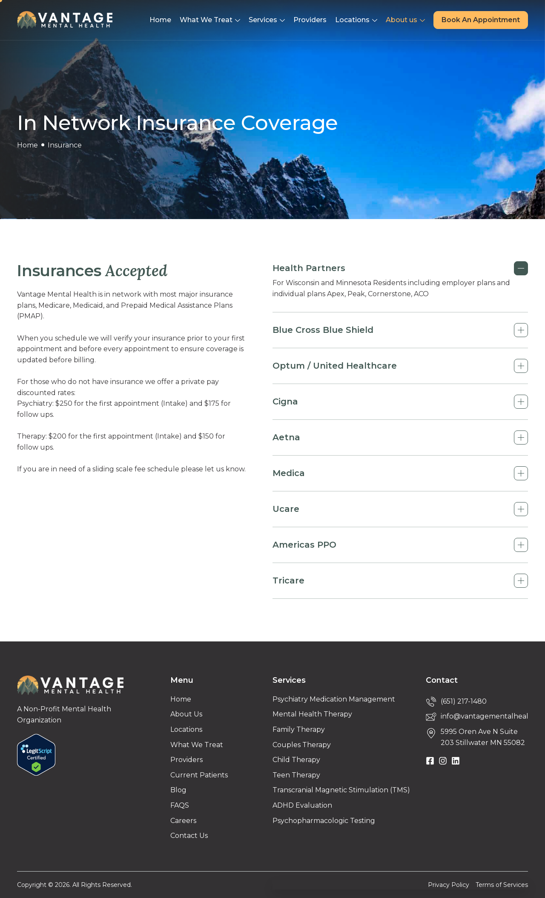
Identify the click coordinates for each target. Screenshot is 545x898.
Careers (183, 821)
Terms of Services (502, 885)
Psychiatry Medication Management (333, 699)
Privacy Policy (448, 885)
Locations (356, 20)
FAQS (179, 805)
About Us (186, 714)
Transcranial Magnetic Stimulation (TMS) (341, 790)
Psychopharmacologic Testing (323, 821)
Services (267, 20)
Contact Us (189, 836)
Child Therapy (296, 760)
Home (160, 20)
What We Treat (210, 20)
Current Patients (199, 775)
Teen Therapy (296, 775)
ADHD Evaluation (302, 805)
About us (405, 20)
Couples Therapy (301, 745)
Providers (310, 20)
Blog (178, 790)
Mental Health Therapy (312, 714)
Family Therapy (298, 729)
